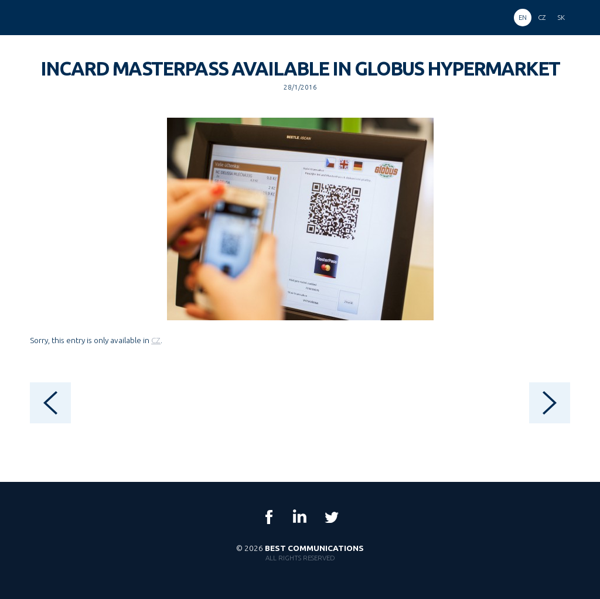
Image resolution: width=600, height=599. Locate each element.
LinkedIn (300, 517)
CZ (156, 340)
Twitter (331, 517)
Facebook (269, 517)
